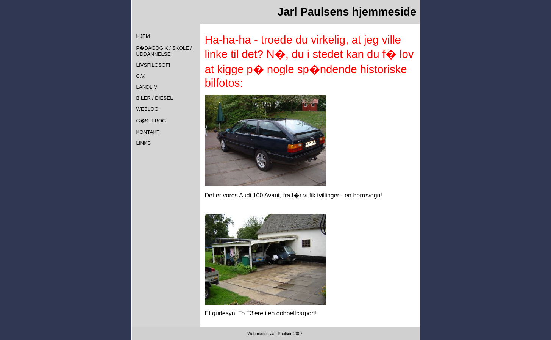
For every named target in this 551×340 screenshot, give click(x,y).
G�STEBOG (151, 121)
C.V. (141, 76)
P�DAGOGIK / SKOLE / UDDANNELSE (164, 51)
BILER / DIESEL (154, 98)
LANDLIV (147, 87)
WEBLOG (147, 109)
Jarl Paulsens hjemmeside (347, 11)
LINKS (143, 143)
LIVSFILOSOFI (153, 65)
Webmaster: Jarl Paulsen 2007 (275, 333)
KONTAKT (148, 132)
